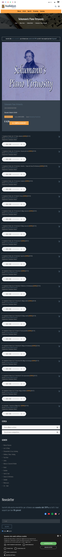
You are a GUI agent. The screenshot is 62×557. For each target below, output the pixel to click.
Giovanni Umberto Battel (10, 112)
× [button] (60, 535)
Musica (19, 11)
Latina (4, 460)
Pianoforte (37, 117)
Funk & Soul (6, 473)
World (4, 467)
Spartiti (29, 11)
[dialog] (31, 545)
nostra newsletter (16, 38)
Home (16, 23)
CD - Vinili (5, 486)
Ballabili (5, 480)
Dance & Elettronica (8, 477)
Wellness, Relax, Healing (9, 454)
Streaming (35, 11)
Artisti (24, 11)
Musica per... (6, 483)
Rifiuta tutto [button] (48, 547)
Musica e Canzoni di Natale (10, 464)
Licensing (42, 11)
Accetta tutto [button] (48, 543)
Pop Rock (5, 457)
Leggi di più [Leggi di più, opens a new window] (27, 542)
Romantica (32, 117)
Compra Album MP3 (19, 123)
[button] (21, 555)
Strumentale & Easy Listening (10, 451)
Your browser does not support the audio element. (14, 144)
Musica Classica (7, 445)
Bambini (5, 470)
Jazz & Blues (6, 448)
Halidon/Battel (30, 23)
